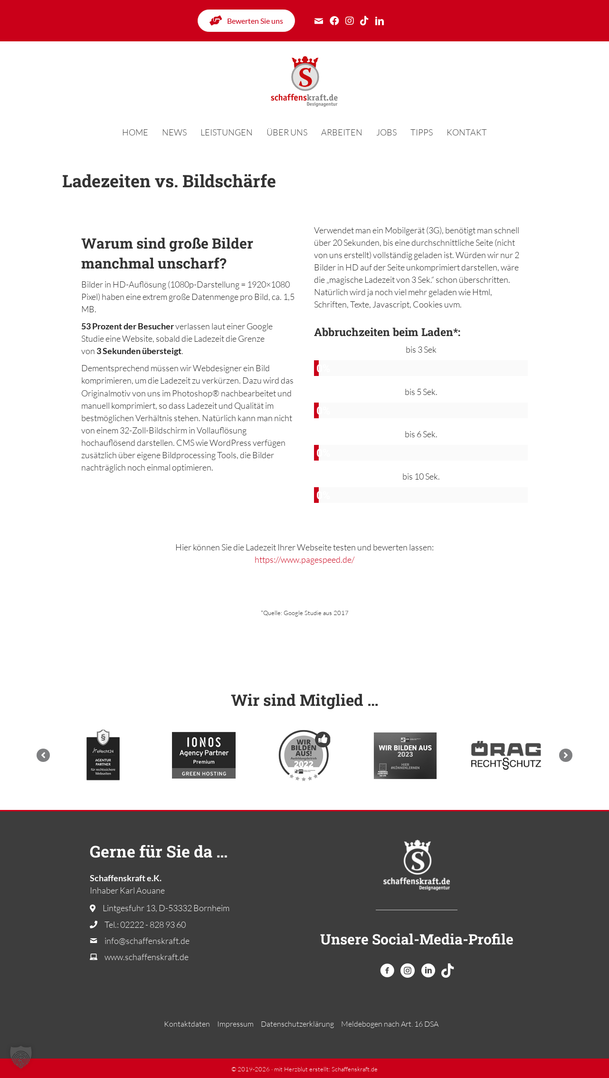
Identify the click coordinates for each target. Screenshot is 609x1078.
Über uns (286, 132)
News (174, 132)
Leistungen (226, 132)
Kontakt (467, 132)
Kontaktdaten (187, 1024)
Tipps (421, 132)
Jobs (386, 132)
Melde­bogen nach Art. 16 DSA (389, 1024)
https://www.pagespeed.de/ (304, 559)
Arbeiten (341, 132)
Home (135, 132)
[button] (43, 755)
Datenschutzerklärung (297, 1024)
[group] (421, 359)
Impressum (235, 1024)
